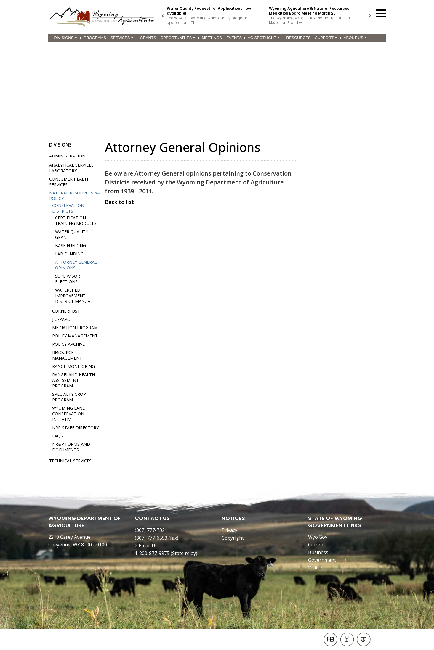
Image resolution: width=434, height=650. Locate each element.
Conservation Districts (68, 208)
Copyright (233, 538)
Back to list (119, 201)
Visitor (315, 567)
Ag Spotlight (264, 38)
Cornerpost (66, 311)
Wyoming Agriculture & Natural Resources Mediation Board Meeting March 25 (309, 11)
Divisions (65, 38)
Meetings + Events (222, 38)
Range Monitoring (73, 366)
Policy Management (75, 336)
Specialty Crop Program (69, 397)
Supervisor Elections (67, 278)
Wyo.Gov (317, 537)
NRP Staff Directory (75, 427)
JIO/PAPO (61, 319)
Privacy (229, 530)
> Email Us (146, 545)
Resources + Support (311, 38)
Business (318, 552)
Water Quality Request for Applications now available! (209, 11)
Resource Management (67, 355)
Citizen (315, 544)
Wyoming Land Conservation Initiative (69, 413)
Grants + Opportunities (167, 38)
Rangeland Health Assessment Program (73, 380)
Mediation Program (75, 327)
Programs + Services (108, 38)
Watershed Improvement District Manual (74, 295)
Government (322, 560)
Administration (67, 156)
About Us (355, 38)
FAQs (57, 436)
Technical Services (70, 461)
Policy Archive (68, 344)
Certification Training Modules (76, 220)
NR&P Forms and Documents (71, 447)
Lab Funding (69, 254)
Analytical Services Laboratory (71, 167)
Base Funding (70, 245)
